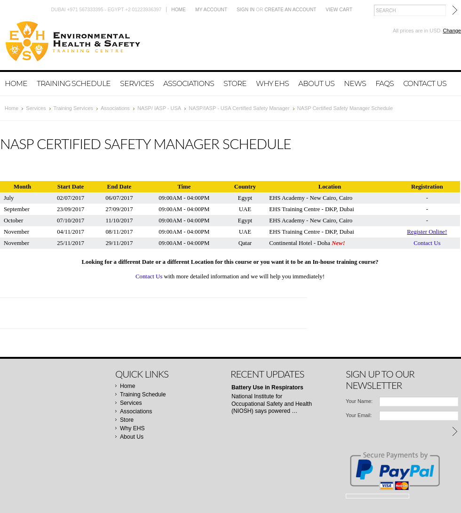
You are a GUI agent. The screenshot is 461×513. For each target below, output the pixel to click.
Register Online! (427, 232)
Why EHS (272, 83)
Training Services (74, 108)
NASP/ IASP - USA (159, 108)
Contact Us (426, 243)
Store (234, 83)
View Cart (339, 9)
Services (137, 83)
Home (178, 9)
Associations (188, 83)
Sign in (245, 9)
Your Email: (359, 415)
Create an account (290, 9)
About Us (316, 83)
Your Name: (359, 401)
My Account (211, 9)
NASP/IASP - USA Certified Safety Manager (239, 108)
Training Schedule (74, 83)
